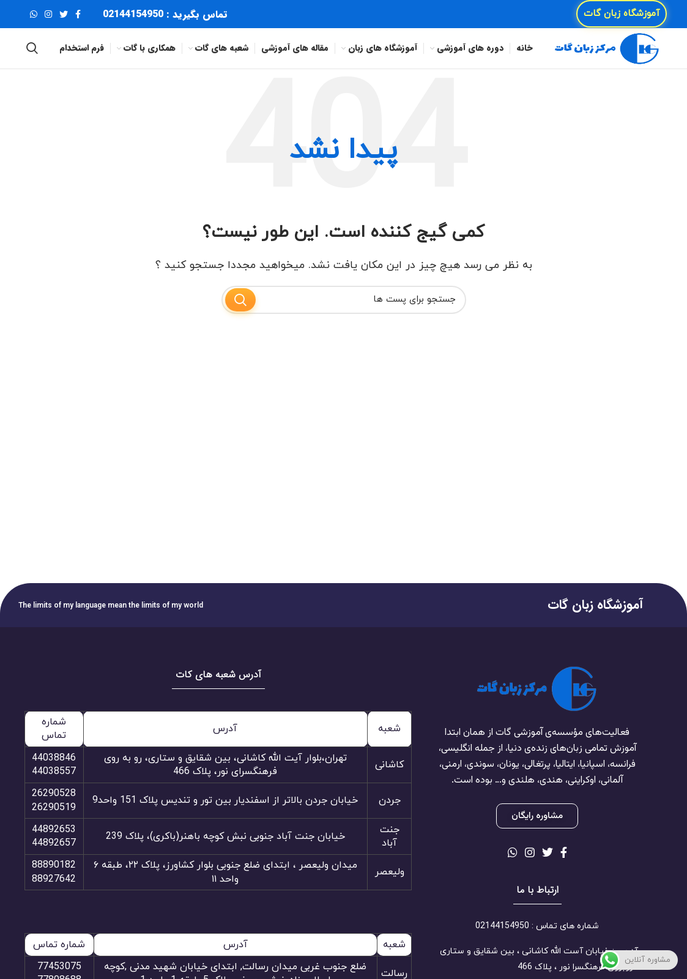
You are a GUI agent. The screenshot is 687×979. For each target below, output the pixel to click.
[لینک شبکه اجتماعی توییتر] (64, 18)
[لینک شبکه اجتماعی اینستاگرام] (48, 18)
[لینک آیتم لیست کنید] (537, 943)
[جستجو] (32, 61)
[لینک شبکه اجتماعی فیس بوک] (78, 18)
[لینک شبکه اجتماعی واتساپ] (33, 18)
